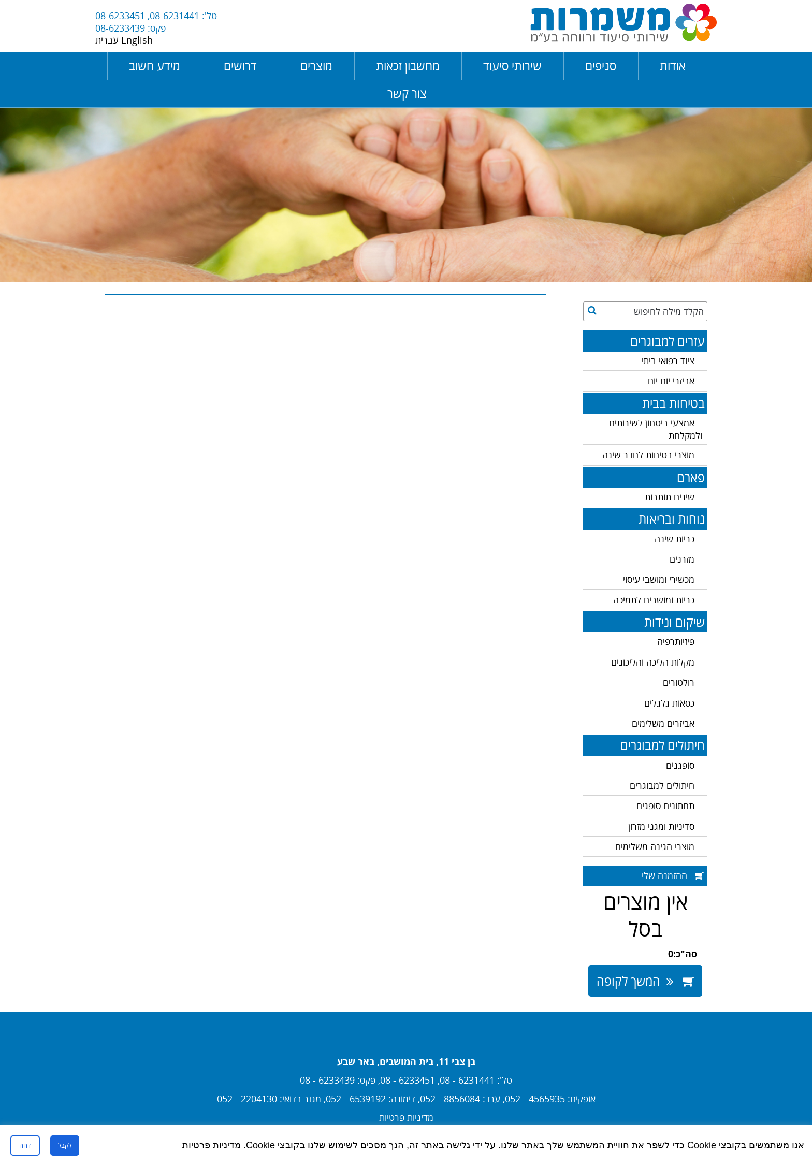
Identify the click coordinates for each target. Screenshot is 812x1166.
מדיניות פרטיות (406, 1117)
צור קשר (407, 93)
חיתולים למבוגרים (662, 785)
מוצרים (316, 66)
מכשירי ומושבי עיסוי (658, 579)
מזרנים (682, 559)
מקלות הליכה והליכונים (652, 662)
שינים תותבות (669, 497)
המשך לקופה (645, 980)
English (137, 40)
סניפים (600, 66)
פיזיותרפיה (675, 641)
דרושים (240, 66)
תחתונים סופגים (665, 805)
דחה (25, 1145)
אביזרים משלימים (663, 723)
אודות (673, 66)
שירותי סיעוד (512, 66)
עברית (108, 40)
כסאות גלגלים (669, 703)
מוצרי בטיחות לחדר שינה (648, 455)
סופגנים (680, 765)
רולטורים (678, 682)
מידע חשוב (154, 66)
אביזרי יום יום (671, 381)
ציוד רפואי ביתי (667, 360)
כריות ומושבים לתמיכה (653, 600)
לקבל (64, 1145)
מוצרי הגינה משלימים (654, 846)
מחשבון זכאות (408, 66)
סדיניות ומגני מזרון (661, 826)
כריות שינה (674, 538)
